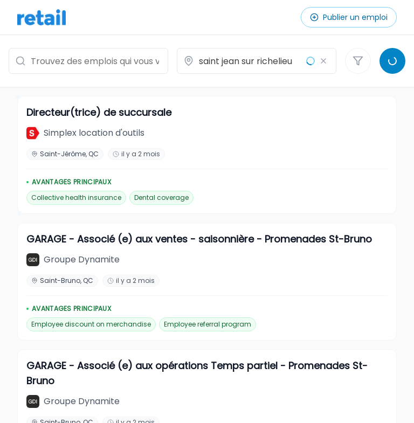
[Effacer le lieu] (323, 60)
